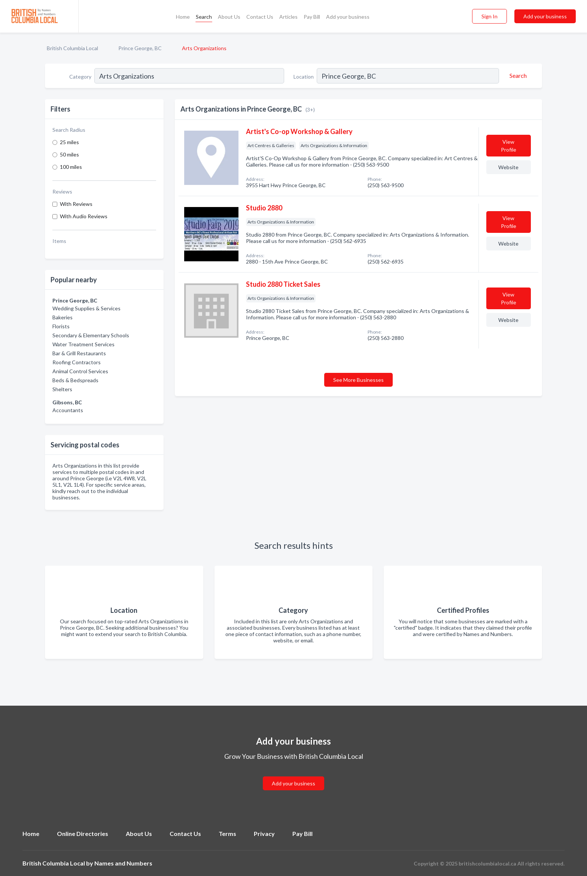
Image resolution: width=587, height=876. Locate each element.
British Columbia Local (72, 48)
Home (183, 16)
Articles (288, 16)
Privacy (264, 833)
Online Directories (82, 833)
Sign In (489, 16)
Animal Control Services (80, 371)
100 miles (71, 167)
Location (304, 76)
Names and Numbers (123, 863)
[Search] (517, 75)
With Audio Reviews (83, 216)
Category (80, 76)
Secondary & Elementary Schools (90, 335)
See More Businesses (358, 380)
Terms (227, 833)
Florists (61, 326)
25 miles (69, 142)
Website (508, 167)
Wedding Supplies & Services (86, 308)
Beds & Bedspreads (75, 380)
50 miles (69, 154)
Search (204, 16)
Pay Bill (312, 16)
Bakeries (62, 317)
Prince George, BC (140, 48)
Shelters (62, 389)
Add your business (347, 16)
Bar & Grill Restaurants (79, 353)
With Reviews (76, 204)
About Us (229, 16)
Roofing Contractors (76, 362)
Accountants (67, 410)
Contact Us (259, 16)
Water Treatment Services (83, 344)
